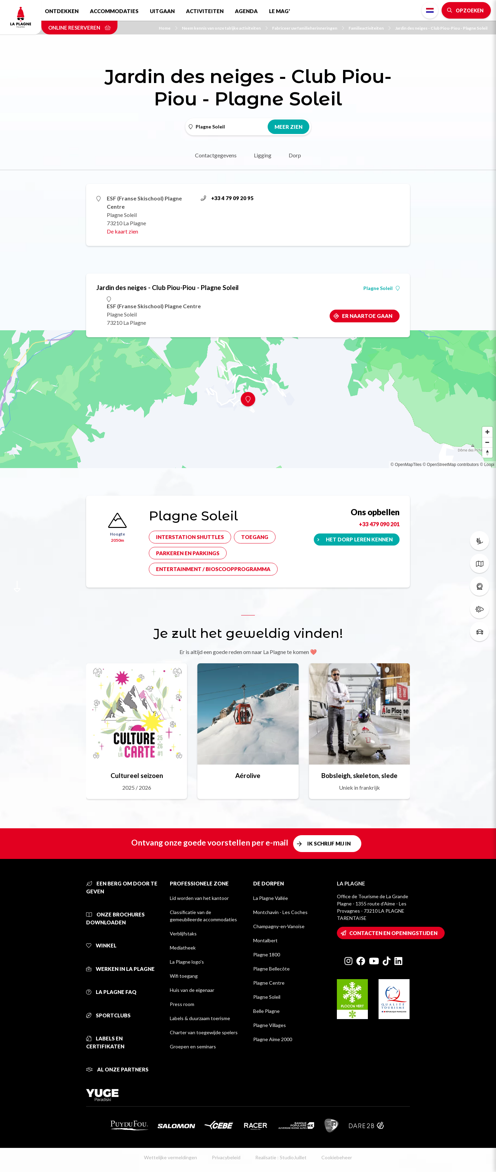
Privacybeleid (226, 1157)
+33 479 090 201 (379, 524)
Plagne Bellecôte (271, 969)
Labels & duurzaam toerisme (200, 1018)
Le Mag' (279, 11)
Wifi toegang (184, 976)
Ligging (262, 155)
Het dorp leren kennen (359, 539)
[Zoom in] (487, 432)
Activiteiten (205, 11)
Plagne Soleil (381, 288)
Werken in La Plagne (120, 969)
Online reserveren (79, 27)
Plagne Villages (269, 1025)
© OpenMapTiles (406, 464)
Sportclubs (108, 1015)
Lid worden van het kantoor (199, 898)
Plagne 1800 (266, 954)
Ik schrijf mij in (329, 843)
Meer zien (288, 127)
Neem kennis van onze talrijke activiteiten (225, 28)
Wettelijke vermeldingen (170, 1157)
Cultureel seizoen (137, 775)
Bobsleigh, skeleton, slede (359, 775)
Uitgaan (162, 11)
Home (168, 28)
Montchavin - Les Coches (280, 912)
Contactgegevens (216, 155)
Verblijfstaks (183, 933)
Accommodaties (114, 11)
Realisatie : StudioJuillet (281, 1157)
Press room (182, 1004)
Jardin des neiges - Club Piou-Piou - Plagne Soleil (441, 28)
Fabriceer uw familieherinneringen (308, 28)
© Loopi (487, 464)
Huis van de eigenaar (192, 990)
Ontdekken (62, 11)
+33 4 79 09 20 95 (227, 198)
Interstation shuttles (190, 537)
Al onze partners (117, 1069)
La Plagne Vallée (270, 898)
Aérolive (247, 775)
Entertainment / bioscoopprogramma (213, 569)
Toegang (254, 537)
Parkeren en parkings (187, 553)
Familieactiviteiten (370, 28)
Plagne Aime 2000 (272, 1039)
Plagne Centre (269, 983)
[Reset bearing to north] (487, 452)
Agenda (246, 11)
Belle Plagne (266, 1011)
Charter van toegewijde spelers (204, 1032)
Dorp (295, 155)
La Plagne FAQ (111, 992)
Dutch (430, 10)
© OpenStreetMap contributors (451, 464)
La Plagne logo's (187, 962)
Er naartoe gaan (367, 316)
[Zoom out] (487, 442)
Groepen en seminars (193, 1046)
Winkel (101, 945)
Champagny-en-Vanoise (278, 926)
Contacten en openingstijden (393, 933)
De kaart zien (122, 231)
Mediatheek (183, 948)
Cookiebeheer (336, 1157)
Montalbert (265, 940)
